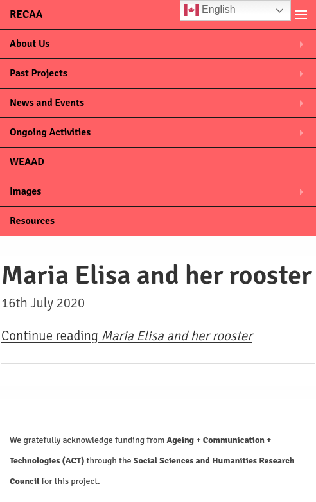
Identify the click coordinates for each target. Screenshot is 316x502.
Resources (32, 220)
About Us (29, 43)
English (210, 10)
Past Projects (38, 73)
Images (25, 191)
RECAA (26, 14)
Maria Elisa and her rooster (156, 275)
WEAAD (27, 161)
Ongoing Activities (50, 132)
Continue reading (126, 335)
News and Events (47, 102)
